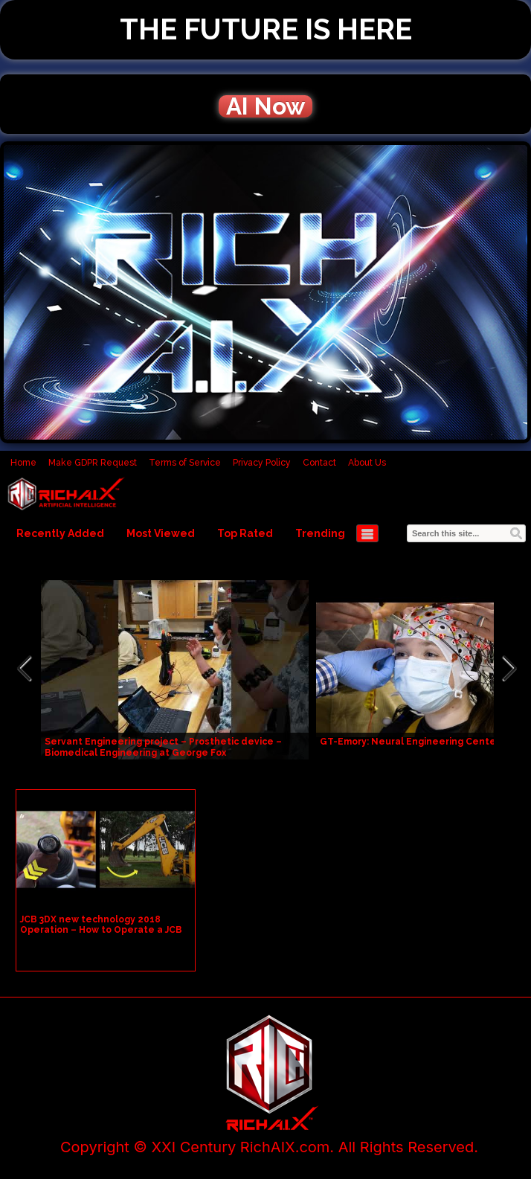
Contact (319, 462)
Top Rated (245, 533)
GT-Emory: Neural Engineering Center (410, 741)
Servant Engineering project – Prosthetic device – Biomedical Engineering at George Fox (163, 747)
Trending (320, 533)
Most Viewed (160, 533)
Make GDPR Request (92, 462)
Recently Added (60, 533)
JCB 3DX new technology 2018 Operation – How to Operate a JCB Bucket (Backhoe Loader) (101, 929)
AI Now (265, 106)
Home (23, 462)
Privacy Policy (262, 462)
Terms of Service (185, 462)
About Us (367, 462)
